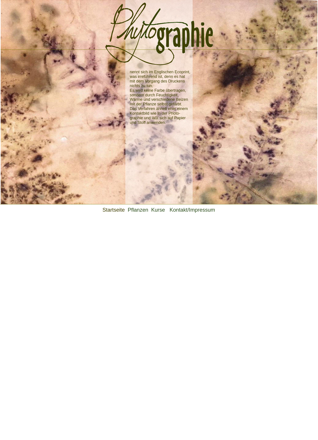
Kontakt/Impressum (192, 210)
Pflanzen (139, 210)
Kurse (161, 210)
